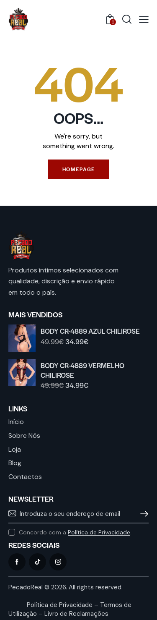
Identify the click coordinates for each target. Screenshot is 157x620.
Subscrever (142, 514)
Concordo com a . (75, 532)
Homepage (78, 169)
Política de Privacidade (99, 532)
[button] (144, 19)
